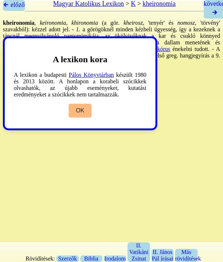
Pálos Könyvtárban (91, 75)
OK (80, 110)
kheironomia (159, 3)
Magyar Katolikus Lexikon (88, 3)
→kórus (160, 49)
